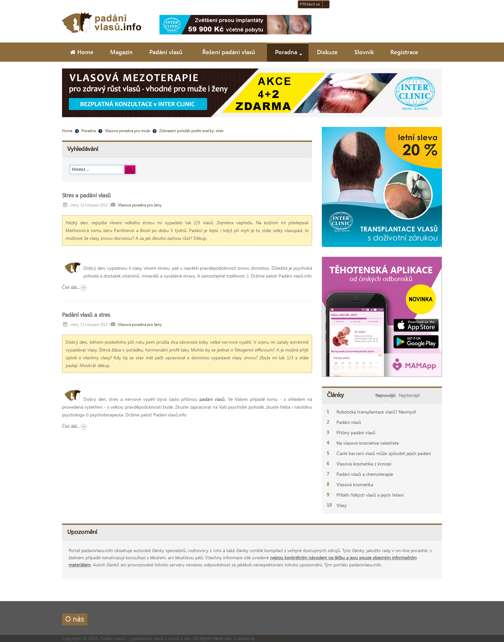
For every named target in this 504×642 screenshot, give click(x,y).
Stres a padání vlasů (86, 195)
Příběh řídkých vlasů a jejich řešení (370, 495)
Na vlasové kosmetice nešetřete (367, 443)
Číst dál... (74, 287)
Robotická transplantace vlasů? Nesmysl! (376, 412)
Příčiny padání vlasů (355, 432)
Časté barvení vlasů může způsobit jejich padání (383, 453)
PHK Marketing (272, 638)
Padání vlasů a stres (86, 314)
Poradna (89, 130)
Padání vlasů (348, 422)
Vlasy (341, 505)
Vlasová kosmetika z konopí (363, 464)
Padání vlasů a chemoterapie (364, 474)
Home (67, 130)
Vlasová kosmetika (354, 484)
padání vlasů (212, 399)
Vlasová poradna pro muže (127, 130)
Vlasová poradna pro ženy (140, 204)
